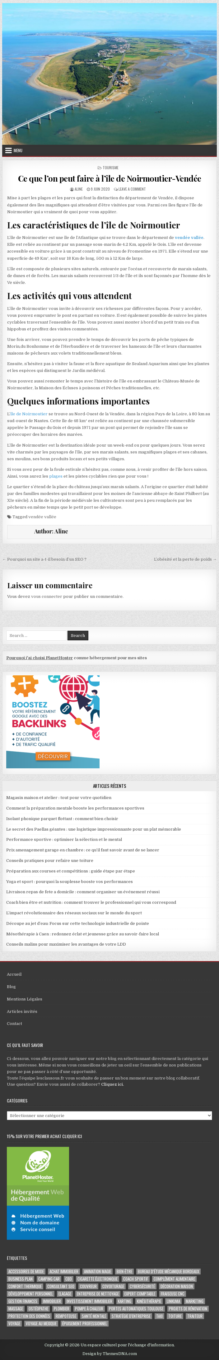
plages (56, 476)
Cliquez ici (112, 1084)
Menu (18, 150)
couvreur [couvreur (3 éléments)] (88, 1286)
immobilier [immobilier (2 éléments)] (52, 1301)
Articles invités (22, 1011)
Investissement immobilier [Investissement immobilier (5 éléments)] (89, 1301)
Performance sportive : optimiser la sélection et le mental (64, 839)
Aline (79, 189)
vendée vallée (189, 237)
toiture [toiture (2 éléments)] (175, 1316)
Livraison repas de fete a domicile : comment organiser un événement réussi (83, 892)
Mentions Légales (24, 999)
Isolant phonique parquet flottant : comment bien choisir (62, 818)
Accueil (14, 974)
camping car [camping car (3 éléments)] (49, 1279)
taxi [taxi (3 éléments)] (159, 1316)
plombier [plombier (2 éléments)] (61, 1309)
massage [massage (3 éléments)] (15, 1309)
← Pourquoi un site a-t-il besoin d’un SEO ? (44, 559)
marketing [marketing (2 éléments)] (194, 1301)
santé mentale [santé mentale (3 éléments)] (94, 1316)
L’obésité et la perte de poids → (185, 559)
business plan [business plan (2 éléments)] (20, 1279)
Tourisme (111, 167)
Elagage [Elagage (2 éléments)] (64, 1294)
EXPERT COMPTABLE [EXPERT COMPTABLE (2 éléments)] (139, 1294)
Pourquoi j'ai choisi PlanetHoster (39, 658)
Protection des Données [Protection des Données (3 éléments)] (29, 1316)
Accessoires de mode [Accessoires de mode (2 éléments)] (26, 1271)
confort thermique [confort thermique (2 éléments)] (25, 1286)
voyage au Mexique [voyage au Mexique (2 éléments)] (41, 1324)
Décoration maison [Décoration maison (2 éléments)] (177, 1286)
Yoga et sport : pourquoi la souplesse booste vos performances (69, 881)
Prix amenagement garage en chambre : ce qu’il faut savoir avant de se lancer (82, 850)
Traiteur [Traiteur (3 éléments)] (195, 1316)
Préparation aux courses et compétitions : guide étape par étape (70, 871)
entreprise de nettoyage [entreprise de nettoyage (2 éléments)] (98, 1294)
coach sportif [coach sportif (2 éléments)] (135, 1279)
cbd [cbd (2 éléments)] (68, 1279)
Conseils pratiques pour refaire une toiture (49, 860)
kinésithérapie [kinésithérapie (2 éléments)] (149, 1301)
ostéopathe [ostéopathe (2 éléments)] (38, 1309)
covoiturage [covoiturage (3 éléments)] (113, 1286)
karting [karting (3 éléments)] (124, 1301)
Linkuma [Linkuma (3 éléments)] (173, 1301)
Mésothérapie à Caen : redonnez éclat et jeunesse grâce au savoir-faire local (82, 934)
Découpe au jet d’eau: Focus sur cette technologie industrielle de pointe (77, 923)
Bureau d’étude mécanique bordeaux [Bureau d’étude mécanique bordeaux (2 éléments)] (168, 1271)
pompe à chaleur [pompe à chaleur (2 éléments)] (89, 1309)
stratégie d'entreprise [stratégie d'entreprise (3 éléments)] (131, 1316)
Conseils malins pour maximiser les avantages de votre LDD (66, 944)
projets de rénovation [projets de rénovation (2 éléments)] (188, 1309)
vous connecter (46, 596)
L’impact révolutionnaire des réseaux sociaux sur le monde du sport (74, 913)
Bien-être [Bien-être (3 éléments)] (124, 1271)
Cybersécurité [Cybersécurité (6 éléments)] (142, 1286)
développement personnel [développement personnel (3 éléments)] (30, 1294)
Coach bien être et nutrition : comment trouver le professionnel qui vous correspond (91, 902)
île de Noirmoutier (29, 414)
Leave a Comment (132, 189)
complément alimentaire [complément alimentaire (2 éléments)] (174, 1279)
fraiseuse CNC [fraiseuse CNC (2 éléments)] (172, 1294)
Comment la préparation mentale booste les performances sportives (75, 808)
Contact (14, 1023)
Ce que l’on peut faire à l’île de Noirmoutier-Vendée (109, 178)
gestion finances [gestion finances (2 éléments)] (22, 1301)
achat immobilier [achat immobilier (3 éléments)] (63, 1271)
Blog (11, 986)
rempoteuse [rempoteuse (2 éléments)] (66, 1316)
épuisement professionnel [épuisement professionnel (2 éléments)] (84, 1324)
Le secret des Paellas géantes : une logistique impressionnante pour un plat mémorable (93, 829)
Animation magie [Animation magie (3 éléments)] (97, 1271)
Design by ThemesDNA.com (109, 1354)
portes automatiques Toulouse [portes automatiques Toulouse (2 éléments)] (136, 1309)
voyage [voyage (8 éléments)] (14, 1324)
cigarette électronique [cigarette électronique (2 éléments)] (97, 1279)
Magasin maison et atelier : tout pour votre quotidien (58, 797)
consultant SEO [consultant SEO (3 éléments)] (60, 1286)
